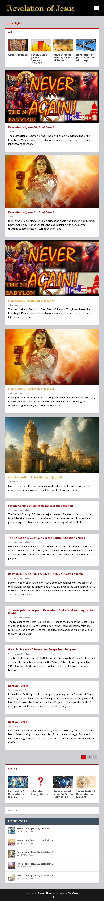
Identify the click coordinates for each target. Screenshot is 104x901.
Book (10, 690)
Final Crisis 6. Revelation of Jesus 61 (31, 389)
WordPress (73, 893)
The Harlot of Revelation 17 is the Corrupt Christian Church (46, 538)
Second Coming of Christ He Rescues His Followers (40, 505)
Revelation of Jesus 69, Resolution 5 (35, 828)
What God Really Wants (39, 793)
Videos (11, 131)
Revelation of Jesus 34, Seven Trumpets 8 (63, 794)
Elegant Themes (46, 893)
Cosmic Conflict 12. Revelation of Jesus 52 (35, 477)
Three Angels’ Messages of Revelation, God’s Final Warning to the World (50, 611)
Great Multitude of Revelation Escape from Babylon (42, 649)
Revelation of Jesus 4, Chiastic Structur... (40, 59)
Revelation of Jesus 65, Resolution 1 (35, 875)
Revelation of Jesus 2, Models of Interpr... (86, 57)
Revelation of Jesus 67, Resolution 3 (35, 852)
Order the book (18, 54)
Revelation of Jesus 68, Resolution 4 (35, 840)
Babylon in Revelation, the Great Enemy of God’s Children (45, 574)
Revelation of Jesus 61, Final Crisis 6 (31, 212)
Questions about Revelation (19, 510)
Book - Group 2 (19, 690)
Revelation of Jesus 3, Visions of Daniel (63, 57)
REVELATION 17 (18, 721)
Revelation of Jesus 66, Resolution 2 (35, 863)
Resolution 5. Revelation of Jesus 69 (17, 794)
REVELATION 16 (18, 685)
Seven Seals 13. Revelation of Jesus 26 (86, 794)
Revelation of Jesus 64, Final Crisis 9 (31, 127)
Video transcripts (15, 305)
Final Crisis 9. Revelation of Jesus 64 (31, 300)
